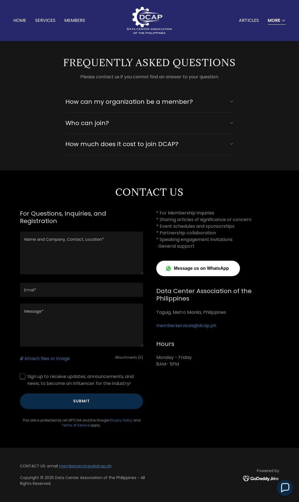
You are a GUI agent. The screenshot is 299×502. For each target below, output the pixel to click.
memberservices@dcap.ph (85, 466)
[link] (149, 20)
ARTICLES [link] (249, 20)
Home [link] (19, 20)
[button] (277, 21)
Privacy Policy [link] (121, 420)
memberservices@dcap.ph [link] (186, 325)
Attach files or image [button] (47, 358)
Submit (81, 401)
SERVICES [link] (45, 20)
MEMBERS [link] (74, 20)
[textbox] (81, 253)
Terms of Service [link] (76, 425)
